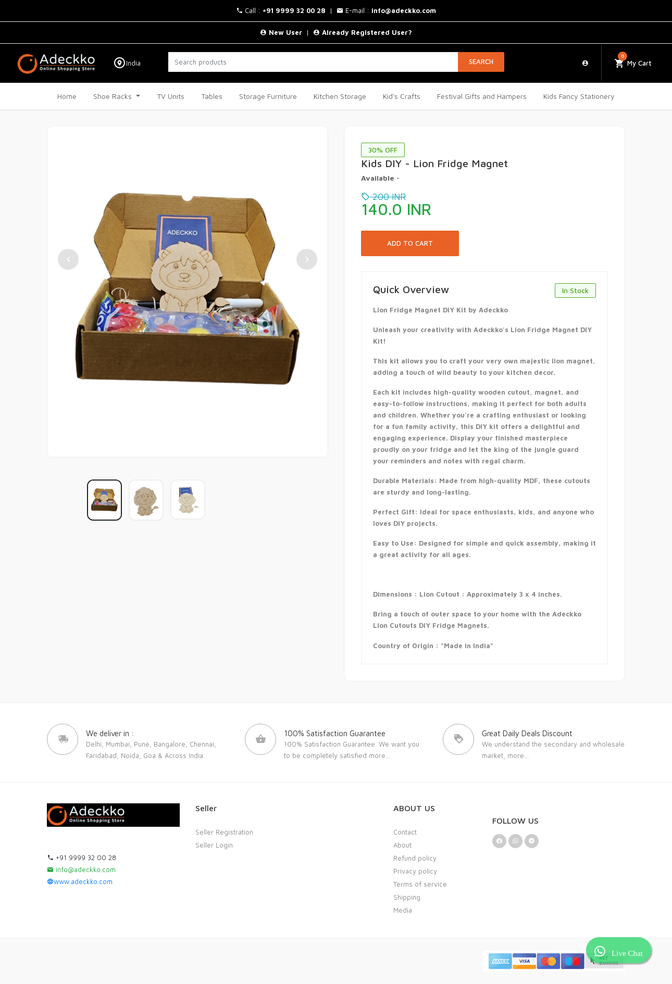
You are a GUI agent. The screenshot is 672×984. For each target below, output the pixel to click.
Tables (211, 96)
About (402, 845)
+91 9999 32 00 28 (81, 857)
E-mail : (386, 10)
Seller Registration (224, 832)
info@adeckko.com (81, 869)
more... (379, 755)
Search (481, 61)
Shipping (406, 897)
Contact (405, 832)
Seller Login (214, 845)
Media (402, 910)
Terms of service (420, 884)
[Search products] (313, 62)
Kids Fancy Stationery (579, 96)
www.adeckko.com (80, 881)
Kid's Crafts (401, 96)
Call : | (286, 10)
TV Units (170, 96)
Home (67, 96)
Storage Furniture (268, 96)
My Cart (633, 60)
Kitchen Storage (340, 96)
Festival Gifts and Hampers (482, 96)
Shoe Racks (113, 96)
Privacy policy (415, 871)
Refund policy (415, 858)
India (127, 63)
